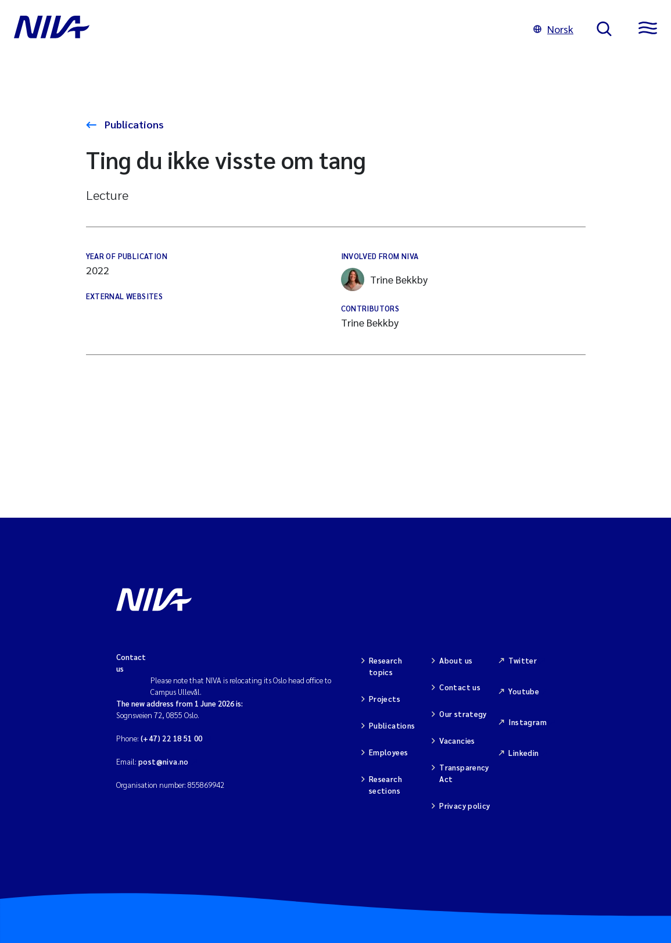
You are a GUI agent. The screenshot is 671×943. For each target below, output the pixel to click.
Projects (384, 699)
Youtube (523, 691)
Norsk (553, 28)
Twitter (522, 660)
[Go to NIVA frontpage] (262, 29)
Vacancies (457, 740)
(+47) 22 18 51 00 (172, 738)
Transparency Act (464, 773)
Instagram (527, 722)
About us (455, 660)
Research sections (385, 784)
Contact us (459, 687)
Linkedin (523, 753)
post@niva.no (163, 761)
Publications (133, 124)
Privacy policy (464, 806)
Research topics (385, 666)
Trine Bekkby (384, 279)
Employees (388, 752)
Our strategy (463, 714)
